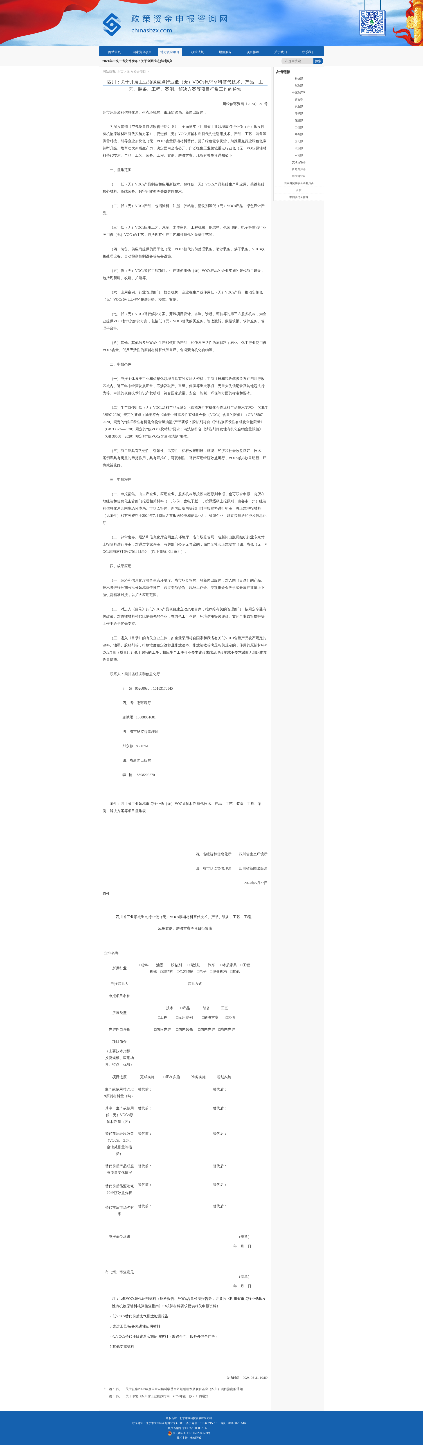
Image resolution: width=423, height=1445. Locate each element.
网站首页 (114, 52)
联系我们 (308, 52)
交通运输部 (299, 162)
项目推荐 (253, 52)
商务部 (299, 134)
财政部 (299, 85)
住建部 (299, 120)
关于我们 (280, 52)
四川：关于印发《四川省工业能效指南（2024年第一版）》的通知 (162, 1396)
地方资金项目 (169, 52)
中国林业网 (299, 176)
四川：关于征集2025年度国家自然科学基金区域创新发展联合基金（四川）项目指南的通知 (179, 1389)
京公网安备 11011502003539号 (189, 1433)
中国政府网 (299, 92)
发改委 (299, 99)
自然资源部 (299, 169)
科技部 (299, 78)
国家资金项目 (142, 52)
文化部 (299, 141)
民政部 (299, 148)
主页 (120, 71)
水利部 (299, 155)
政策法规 (197, 52)
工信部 (299, 127)
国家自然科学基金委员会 (299, 183)
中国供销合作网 (298, 197)
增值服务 (225, 52)
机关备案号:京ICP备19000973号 (187, 1428)
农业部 (299, 106)
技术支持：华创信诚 (189, 1437)
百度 (299, 190)
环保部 (299, 113)
